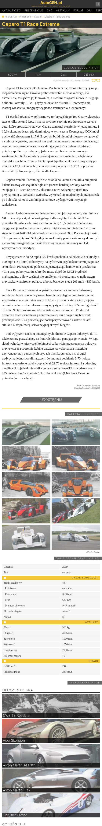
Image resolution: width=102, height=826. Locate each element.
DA (49, 10)
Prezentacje (33, 10)
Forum (78, 10)
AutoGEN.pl (11, 16)
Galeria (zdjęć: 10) (83, 414)
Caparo (38, 16)
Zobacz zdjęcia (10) (81, 67)
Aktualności (11, 10)
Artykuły (63, 10)
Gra (89, 10)
